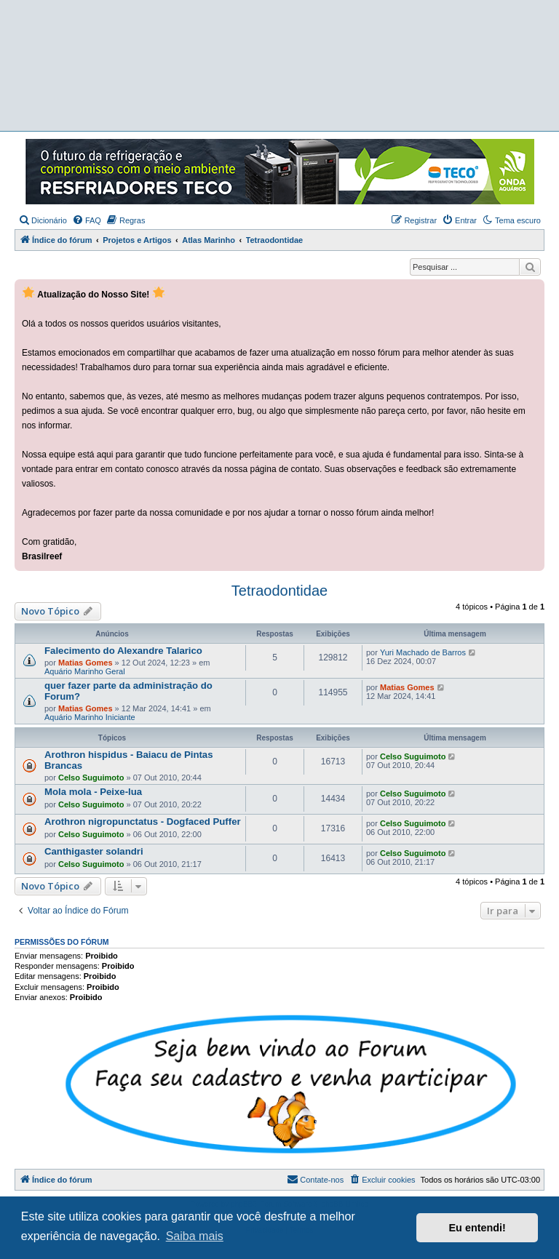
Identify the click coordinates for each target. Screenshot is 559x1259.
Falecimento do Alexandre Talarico (123, 650)
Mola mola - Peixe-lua (93, 791)
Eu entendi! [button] (477, 1228)
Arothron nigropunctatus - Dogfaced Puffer (142, 821)
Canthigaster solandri (93, 851)
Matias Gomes (85, 662)
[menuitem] (42, 220)
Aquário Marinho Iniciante (89, 717)
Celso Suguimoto (91, 777)
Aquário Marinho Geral (84, 671)
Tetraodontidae (279, 591)
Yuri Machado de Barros (423, 652)
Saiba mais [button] (194, 1236)
